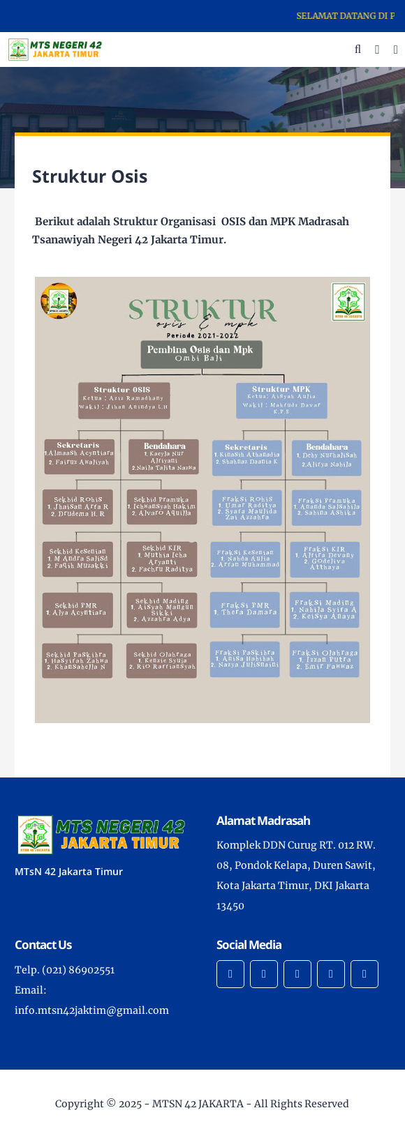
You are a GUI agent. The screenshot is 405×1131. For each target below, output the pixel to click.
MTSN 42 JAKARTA (198, 1104)
